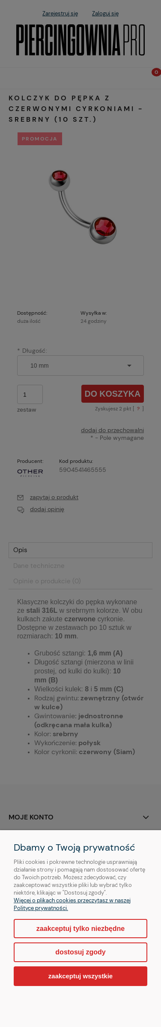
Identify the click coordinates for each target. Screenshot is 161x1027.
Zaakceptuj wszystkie (80, 976)
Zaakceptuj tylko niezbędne (80, 928)
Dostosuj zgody (80, 952)
